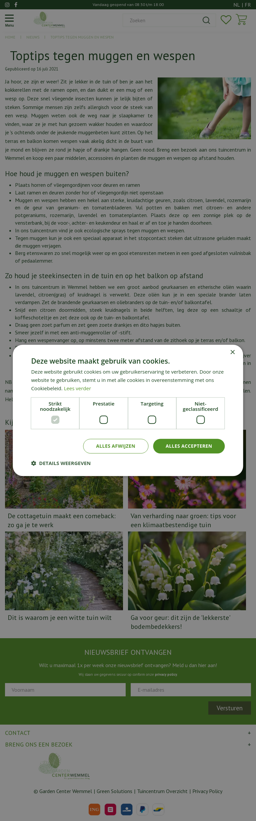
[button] (61, 463)
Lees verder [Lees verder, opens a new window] (77, 388)
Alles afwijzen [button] (115, 446)
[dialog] (128, 410)
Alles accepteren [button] (189, 446)
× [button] (232, 352)
